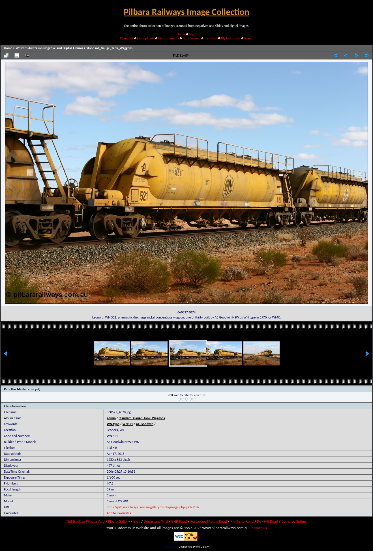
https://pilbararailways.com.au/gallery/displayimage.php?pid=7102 (153, 507)
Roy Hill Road (267, 521)
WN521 (128, 424)
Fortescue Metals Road (208, 521)
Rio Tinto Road (242, 521)
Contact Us (258, 528)
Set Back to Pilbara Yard (86, 521)
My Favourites (231, 38)
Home (181, 34)
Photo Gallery (119, 521)
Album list (126, 38)
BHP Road (179, 521)
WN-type (113, 424)
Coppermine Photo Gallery (194, 546)
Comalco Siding (293, 521)
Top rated (210, 38)
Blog (136, 521)
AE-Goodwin (144, 424)
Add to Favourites (119, 513)
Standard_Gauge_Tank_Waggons (109, 48)
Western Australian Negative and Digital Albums (49, 48)
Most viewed (191, 38)
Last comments (168, 38)
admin (111, 418)
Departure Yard (155, 521)
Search (249, 38)
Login (192, 34)
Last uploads (146, 38)
